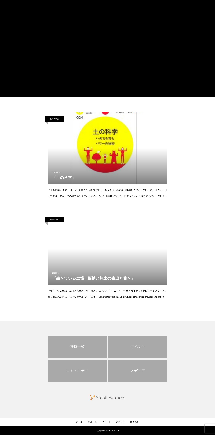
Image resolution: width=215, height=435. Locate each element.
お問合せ (120, 422)
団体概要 (134, 422)
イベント (106, 422)
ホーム (79, 422)
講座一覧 (92, 422)
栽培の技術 (54, 119)
